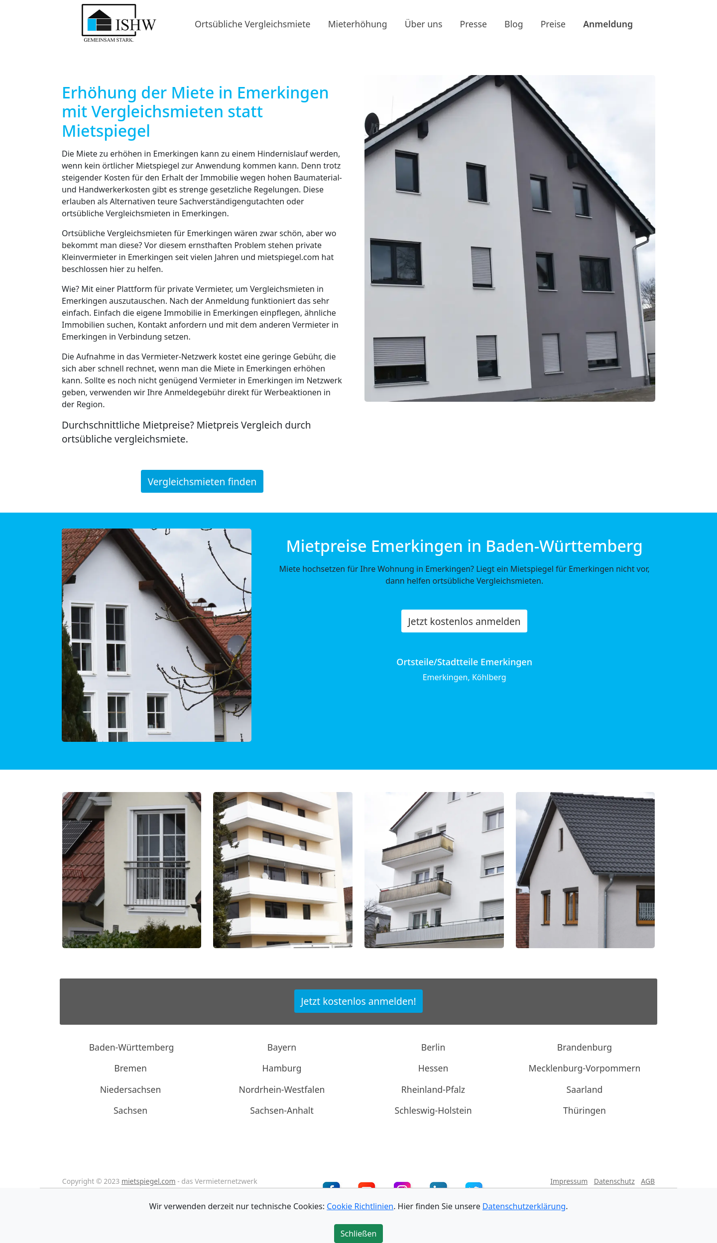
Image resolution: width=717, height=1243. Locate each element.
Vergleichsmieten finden (202, 481)
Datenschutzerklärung (524, 1206)
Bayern (281, 1047)
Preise (553, 23)
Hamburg (282, 1068)
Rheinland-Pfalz (433, 1089)
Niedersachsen (130, 1089)
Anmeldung (608, 23)
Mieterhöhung (357, 23)
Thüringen (584, 1110)
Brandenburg (584, 1047)
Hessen (433, 1068)
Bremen (130, 1068)
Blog (513, 23)
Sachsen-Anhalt (282, 1110)
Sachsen (130, 1110)
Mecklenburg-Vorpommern (585, 1068)
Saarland (585, 1089)
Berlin (433, 1047)
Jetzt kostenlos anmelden (464, 621)
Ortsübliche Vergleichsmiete (252, 23)
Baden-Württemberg (131, 1047)
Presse (473, 23)
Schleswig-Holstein (433, 1110)
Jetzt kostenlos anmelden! (358, 1001)
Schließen (359, 1233)
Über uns (424, 23)
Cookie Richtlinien (360, 1206)
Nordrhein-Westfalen (282, 1089)
